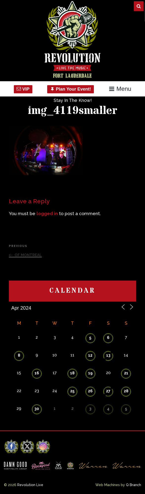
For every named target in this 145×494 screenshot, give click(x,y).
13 (108, 355)
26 (90, 391)
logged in (47, 213)
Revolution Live (30, 485)
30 (36, 408)
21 (126, 373)
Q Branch (133, 485)
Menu (120, 88)
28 (126, 391)
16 (37, 373)
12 (90, 355)
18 (72, 373)
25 (72, 391)
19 (90, 373)
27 (108, 391)
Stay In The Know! (73, 100)
